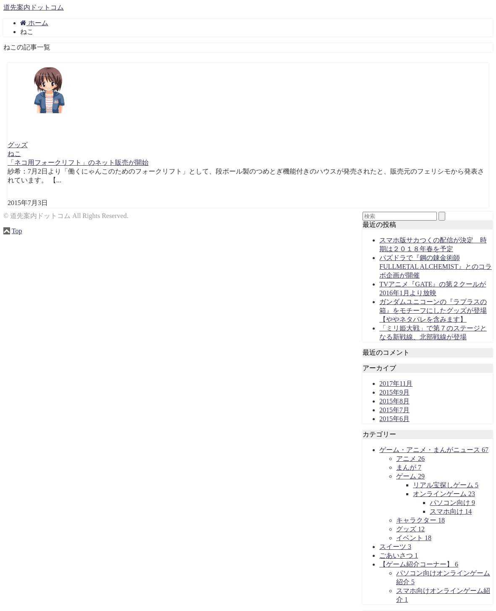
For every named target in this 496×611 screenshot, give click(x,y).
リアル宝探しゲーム (445, 485)
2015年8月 (394, 401)
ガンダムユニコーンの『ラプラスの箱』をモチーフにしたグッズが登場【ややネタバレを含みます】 (433, 310)
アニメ (410, 458)
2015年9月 (394, 392)
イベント (413, 537)
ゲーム (410, 476)
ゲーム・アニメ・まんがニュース (433, 449)
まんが (408, 467)
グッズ (18, 144)
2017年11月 (395, 383)
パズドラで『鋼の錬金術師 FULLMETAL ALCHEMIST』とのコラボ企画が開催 (435, 266)
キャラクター (420, 520)
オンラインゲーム (444, 493)
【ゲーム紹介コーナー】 (418, 564)
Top (17, 230)
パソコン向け (452, 502)
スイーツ (395, 546)
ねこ (14, 153)
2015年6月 (394, 418)
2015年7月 (394, 409)
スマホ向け (451, 511)
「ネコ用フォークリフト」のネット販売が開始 (78, 162)
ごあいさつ (398, 555)
